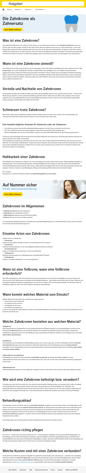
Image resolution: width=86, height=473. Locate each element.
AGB (30, 470)
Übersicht (9, 9)
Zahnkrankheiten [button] (40, 10)
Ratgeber (16, 3)
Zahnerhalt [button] (19, 10)
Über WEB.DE (12, 470)
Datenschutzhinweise (41, 470)
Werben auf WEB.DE (72, 470)
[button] (13, 29)
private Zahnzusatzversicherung (25, 462)
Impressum (23, 470)
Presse (53, 470)
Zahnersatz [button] (29, 10)
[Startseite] (3, 9)
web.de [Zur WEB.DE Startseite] (5, 3)
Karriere (60, 470)
